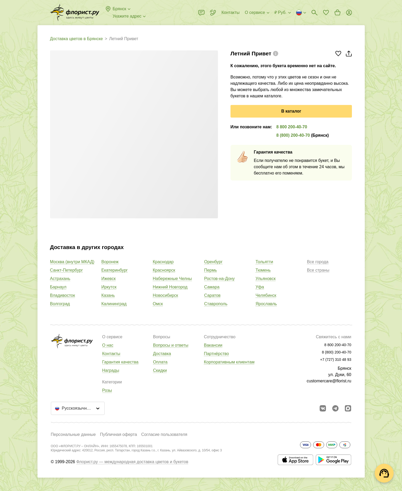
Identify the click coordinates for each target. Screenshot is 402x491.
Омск (158, 304)
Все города (317, 262)
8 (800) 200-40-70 (293, 135)
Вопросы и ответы (170, 345)
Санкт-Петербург (66, 270)
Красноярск (164, 270)
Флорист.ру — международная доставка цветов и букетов (132, 462)
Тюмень (263, 270)
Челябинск (265, 295)
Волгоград (60, 304)
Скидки (160, 370)
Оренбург (213, 262)
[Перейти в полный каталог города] (74, 12)
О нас (108, 345)
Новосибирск (165, 295)
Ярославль (266, 304)
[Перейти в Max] (348, 408)
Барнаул (58, 287)
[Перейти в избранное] (326, 12)
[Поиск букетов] (314, 12)
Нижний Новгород (170, 287)
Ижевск (108, 278)
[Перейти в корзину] (337, 12)
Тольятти (264, 262)
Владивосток (62, 295)
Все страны (318, 270)
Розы (107, 390)
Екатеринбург (114, 270)
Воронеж (110, 262)
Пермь (210, 270)
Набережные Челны (172, 278)
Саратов (212, 295)
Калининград (113, 304)
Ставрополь (215, 304)
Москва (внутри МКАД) (72, 262)
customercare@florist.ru (329, 381)
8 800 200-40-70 (291, 127)
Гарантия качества (120, 362)
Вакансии (213, 345)
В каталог (291, 111)
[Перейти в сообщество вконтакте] (323, 408)
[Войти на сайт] (349, 12)
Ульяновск (265, 278)
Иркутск (108, 287)
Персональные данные (73, 434)
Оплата (160, 362)
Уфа (259, 287)
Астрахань (60, 278)
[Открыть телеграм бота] (335, 408)
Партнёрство (216, 353)
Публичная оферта (118, 434)
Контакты (111, 353)
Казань (108, 295)
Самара (211, 287)
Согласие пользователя (164, 434)
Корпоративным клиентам (229, 362)
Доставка (162, 353)
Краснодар (163, 262)
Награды (110, 370)
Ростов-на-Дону (219, 278)
